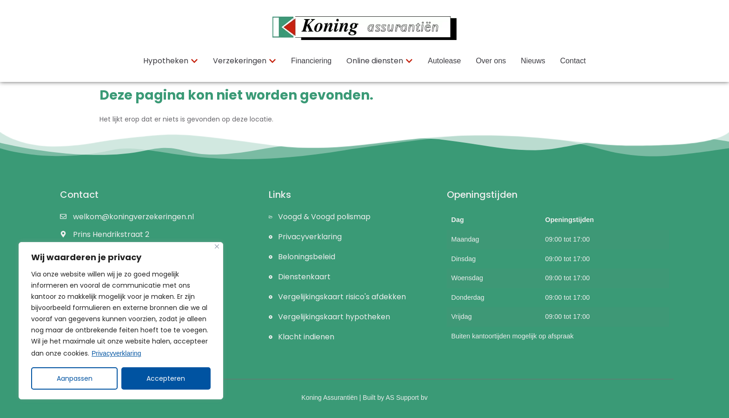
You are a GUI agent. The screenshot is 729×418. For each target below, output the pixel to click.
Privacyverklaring (116, 353)
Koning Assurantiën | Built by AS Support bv (364, 397)
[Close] (217, 246)
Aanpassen (75, 378)
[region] (121, 320)
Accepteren (166, 378)
